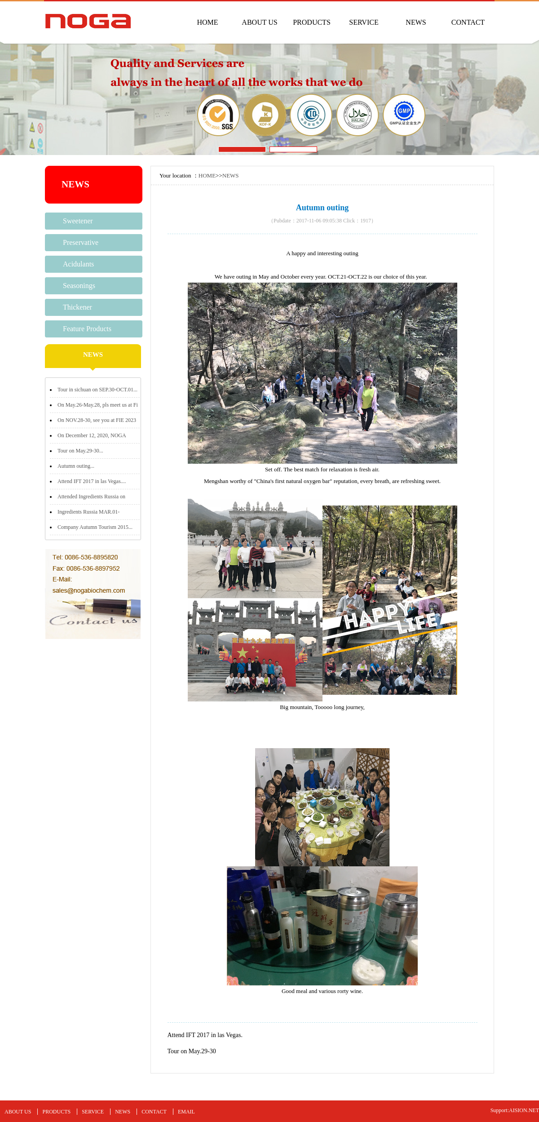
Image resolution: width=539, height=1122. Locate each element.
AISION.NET (524, 1110)
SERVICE (363, 22)
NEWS (416, 22)
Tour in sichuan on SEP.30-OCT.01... (97, 389)
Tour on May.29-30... (80, 451)
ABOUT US (259, 22)
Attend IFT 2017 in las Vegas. (205, 1035)
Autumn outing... (75, 466)
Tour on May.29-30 (192, 1051)
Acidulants (78, 264)
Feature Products (87, 329)
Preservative (80, 242)
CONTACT (468, 22)
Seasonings (79, 285)
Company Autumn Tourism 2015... (95, 527)
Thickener (77, 307)
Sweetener (78, 221)
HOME (207, 22)
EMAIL (186, 1112)
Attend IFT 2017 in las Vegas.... (91, 481)
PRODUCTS (312, 22)
